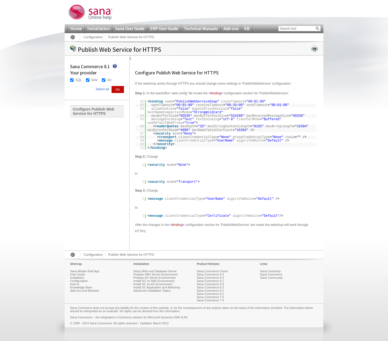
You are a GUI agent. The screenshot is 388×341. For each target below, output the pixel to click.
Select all (102, 89)
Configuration (93, 37)
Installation (98, 28)
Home (76, 28)
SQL (78, 80)
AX (109, 80)
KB (247, 28)
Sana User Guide (129, 28)
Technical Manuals (201, 28)
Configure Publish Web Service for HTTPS (93, 111)
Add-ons (230, 28)
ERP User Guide (164, 28)
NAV (94, 80)
